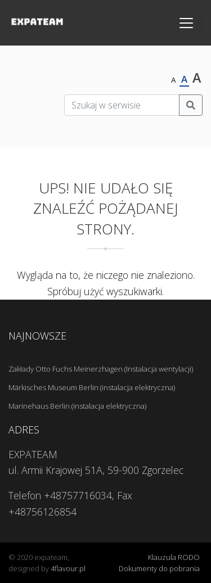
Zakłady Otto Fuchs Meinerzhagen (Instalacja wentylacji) (100, 369)
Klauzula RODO (174, 557)
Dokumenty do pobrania (159, 568)
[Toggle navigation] (186, 23)
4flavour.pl (68, 568)
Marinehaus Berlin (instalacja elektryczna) (77, 406)
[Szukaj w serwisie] (121, 105)
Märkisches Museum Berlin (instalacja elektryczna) (91, 387)
